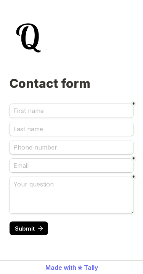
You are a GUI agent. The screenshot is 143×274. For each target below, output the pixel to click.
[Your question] (71, 195)
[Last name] (71, 129)
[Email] (71, 165)
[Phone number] (71, 147)
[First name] (71, 111)
